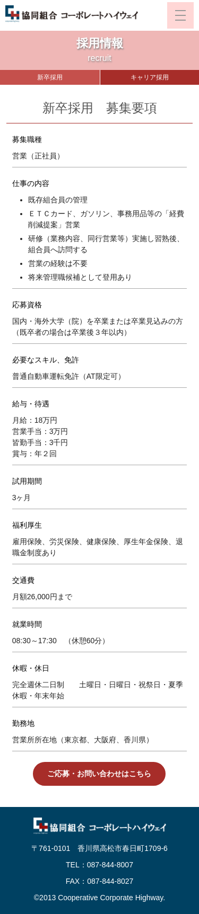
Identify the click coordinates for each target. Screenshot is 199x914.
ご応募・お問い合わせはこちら (99, 773)
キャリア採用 (150, 77)
